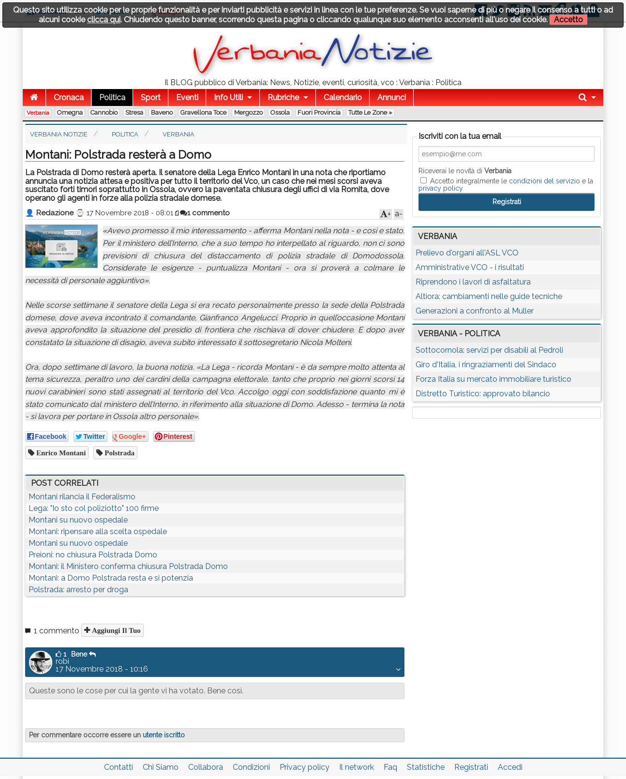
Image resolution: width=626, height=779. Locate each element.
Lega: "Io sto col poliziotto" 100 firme (94, 508)
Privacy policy (304, 767)
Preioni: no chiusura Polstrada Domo (93, 554)
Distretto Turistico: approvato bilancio (483, 393)
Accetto (568, 19)
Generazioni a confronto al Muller (475, 310)
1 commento (205, 213)
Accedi (510, 767)
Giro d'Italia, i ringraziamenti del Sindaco (486, 364)
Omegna (70, 112)
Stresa (134, 112)
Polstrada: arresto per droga (78, 589)
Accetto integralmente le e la (505, 184)
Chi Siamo (161, 767)
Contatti (118, 767)
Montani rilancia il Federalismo (82, 496)
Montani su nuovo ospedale (78, 519)
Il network (356, 767)
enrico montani (60, 452)
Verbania (38, 112)
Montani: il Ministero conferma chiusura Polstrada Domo (128, 566)
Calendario (343, 97)
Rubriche (283, 97)
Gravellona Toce (203, 112)
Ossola (280, 112)
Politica (112, 97)
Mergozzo (248, 112)
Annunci (391, 97)
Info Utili (228, 97)
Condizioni (251, 767)
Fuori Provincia (319, 112)
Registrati (471, 767)
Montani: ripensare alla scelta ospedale (98, 531)
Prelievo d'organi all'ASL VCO (467, 252)
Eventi (187, 97)
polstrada (118, 452)
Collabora (205, 767)
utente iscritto (164, 735)
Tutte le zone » (370, 112)
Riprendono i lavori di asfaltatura (473, 281)
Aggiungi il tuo (115, 630)
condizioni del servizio (544, 181)
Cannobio (104, 112)
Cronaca (69, 97)
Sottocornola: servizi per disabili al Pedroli (489, 350)
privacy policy (440, 188)
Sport (151, 97)
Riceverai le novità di (464, 170)
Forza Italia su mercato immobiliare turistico (493, 379)
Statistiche (426, 767)
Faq (390, 767)
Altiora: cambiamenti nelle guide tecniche (489, 296)
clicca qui (103, 19)
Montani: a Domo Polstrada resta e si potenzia (111, 578)
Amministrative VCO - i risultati (470, 267)
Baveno (162, 112)
